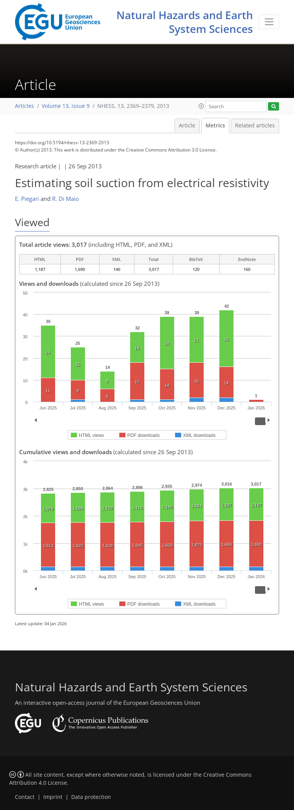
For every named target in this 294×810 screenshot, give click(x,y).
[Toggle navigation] (269, 22)
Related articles (255, 125)
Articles (24, 106)
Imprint (52, 797)
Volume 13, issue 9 (66, 106)
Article (187, 125)
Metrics (215, 125)
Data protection (91, 797)
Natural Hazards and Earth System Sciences (184, 22)
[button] (201, 106)
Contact (24, 797)
